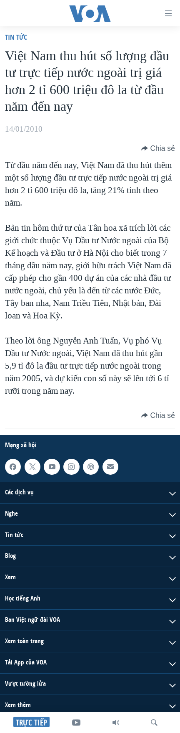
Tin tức (16, 37)
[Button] (158, 148)
